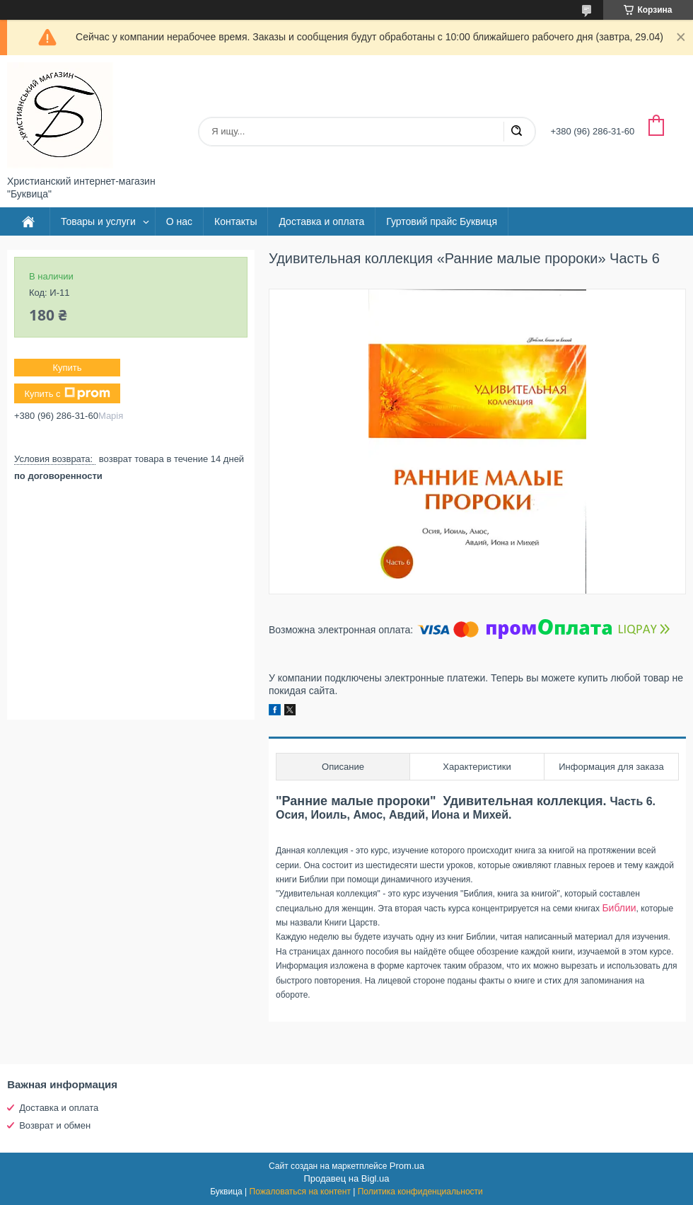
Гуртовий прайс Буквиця (441, 221)
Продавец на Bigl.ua (346, 1178)
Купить (66, 367)
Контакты (235, 221)
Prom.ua (407, 1165)
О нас (179, 221)
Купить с (67, 393)
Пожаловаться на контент (300, 1192)
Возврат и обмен (55, 1125)
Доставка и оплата (321, 221)
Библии (619, 907)
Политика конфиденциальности (420, 1192)
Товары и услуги (98, 221)
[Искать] (516, 132)
